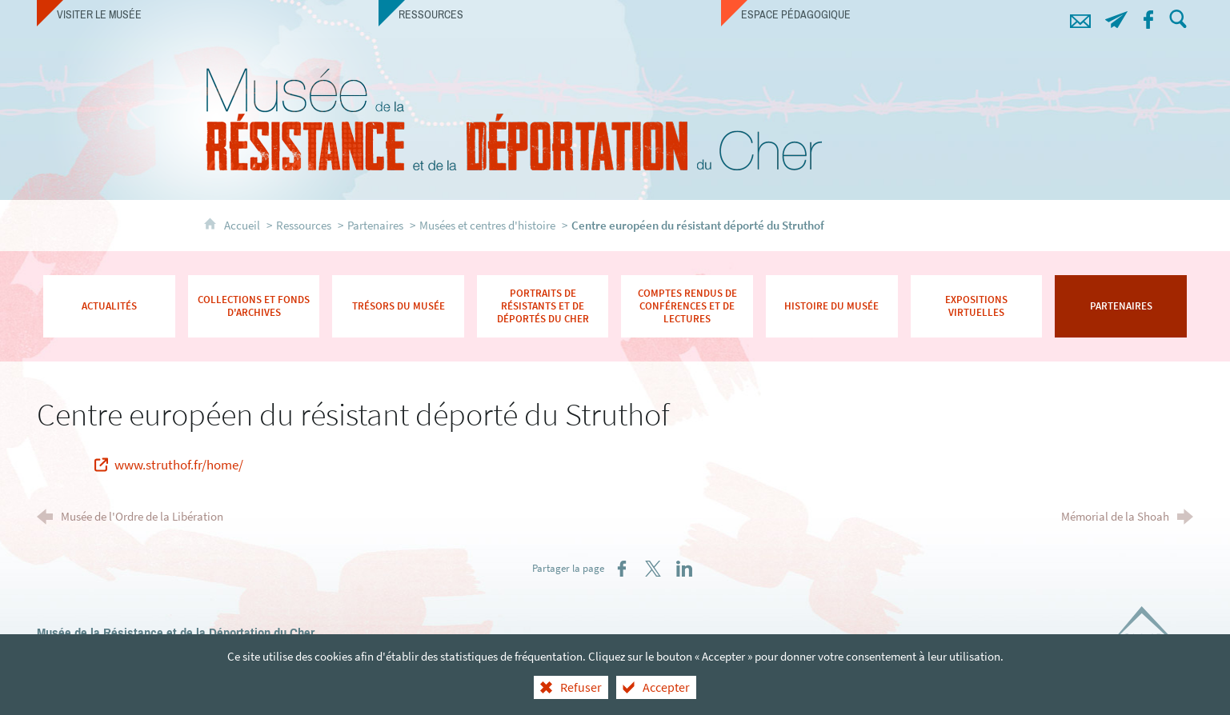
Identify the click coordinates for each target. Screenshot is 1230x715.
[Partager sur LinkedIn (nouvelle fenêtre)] (684, 568)
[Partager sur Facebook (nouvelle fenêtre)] (621, 568)
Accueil (243, 225)
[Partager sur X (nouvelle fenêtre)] (653, 568)
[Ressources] (549, 14)
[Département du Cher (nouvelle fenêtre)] (1149, 635)
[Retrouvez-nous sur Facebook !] (1149, 17)
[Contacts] (1081, 17)
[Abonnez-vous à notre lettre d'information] (1117, 17)
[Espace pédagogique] (892, 14)
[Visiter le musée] (208, 14)
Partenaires (375, 225)
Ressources (303, 225)
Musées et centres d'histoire (487, 225)
